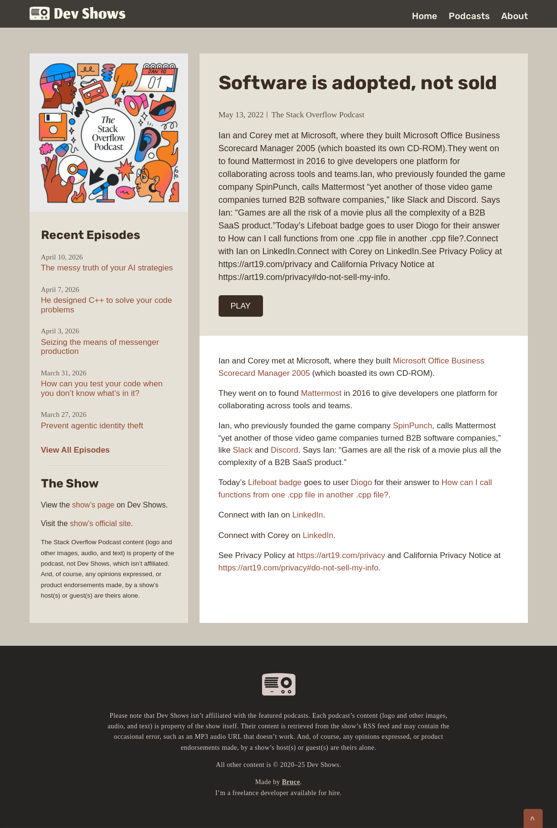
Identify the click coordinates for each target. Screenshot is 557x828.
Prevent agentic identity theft (92, 425)
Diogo (361, 482)
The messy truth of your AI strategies (107, 267)
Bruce (291, 782)
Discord (284, 450)
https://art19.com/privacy (341, 555)
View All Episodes (75, 450)
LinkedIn (307, 514)
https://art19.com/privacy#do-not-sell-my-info (298, 567)
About (514, 16)
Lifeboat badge (275, 482)
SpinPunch (412, 425)
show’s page (93, 505)
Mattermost (321, 393)
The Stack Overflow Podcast (317, 114)
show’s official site (100, 523)
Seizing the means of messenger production (100, 347)
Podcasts (469, 16)
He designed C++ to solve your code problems (106, 305)
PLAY (241, 305)
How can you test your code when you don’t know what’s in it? (102, 388)
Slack (243, 450)
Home (424, 16)
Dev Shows (78, 14)
